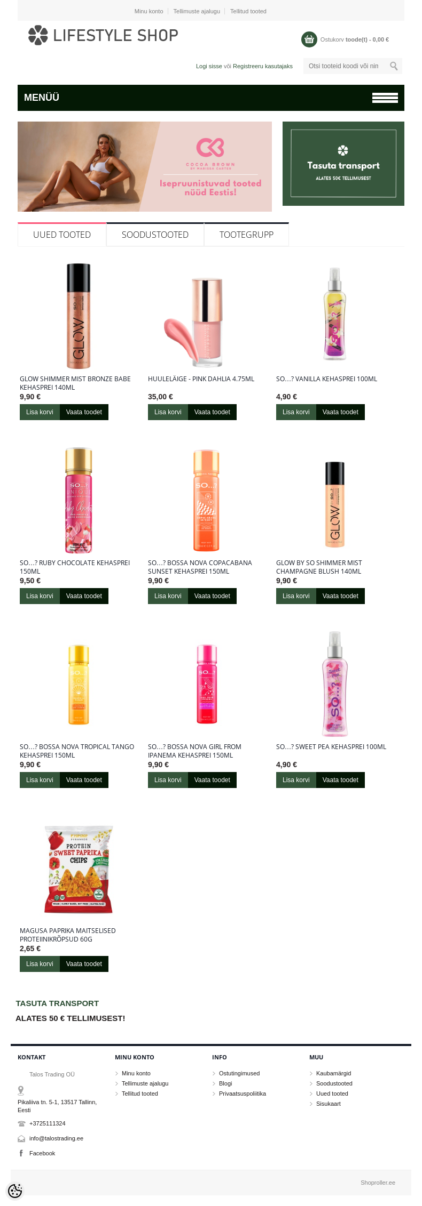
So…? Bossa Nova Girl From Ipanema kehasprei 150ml (194, 751)
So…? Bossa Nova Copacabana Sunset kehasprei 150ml (200, 567)
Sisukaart (328, 1103)
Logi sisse (209, 66)
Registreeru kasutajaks (263, 66)
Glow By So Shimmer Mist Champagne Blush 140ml (319, 567)
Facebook (42, 1153)
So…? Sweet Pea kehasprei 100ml (331, 747)
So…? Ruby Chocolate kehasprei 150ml (75, 567)
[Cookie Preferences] (15, 1191)
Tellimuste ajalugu (197, 11)
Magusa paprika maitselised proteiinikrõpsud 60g (68, 935)
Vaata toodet (84, 412)
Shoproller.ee (378, 1182)
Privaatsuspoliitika (242, 1093)
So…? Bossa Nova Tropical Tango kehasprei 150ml (77, 751)
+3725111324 (47, 1123)
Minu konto (149, 11)
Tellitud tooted (248, 11)
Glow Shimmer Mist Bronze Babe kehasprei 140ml (75, 383)
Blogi (225, 1083)
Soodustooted (155, 234)
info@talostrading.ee (56, 1138)
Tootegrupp (246, 234)
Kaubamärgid (333, 1073)
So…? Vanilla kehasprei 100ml (326, 379)
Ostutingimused (239, 1073)
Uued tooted (62, 234)
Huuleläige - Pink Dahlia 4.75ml (201, 379)
